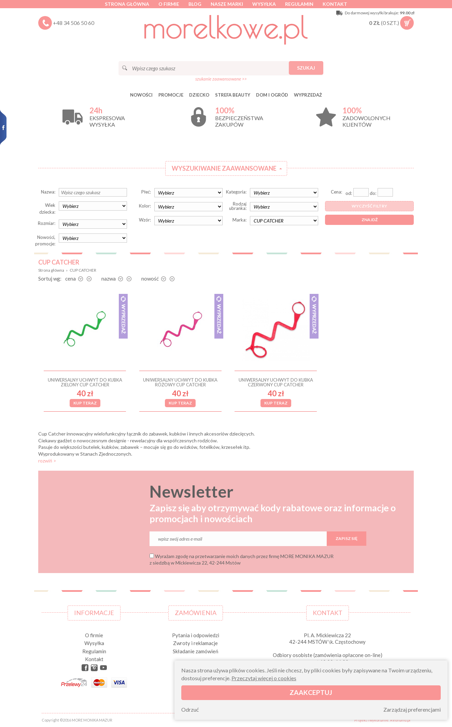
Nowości (141, 95)
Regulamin (299, 4)
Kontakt (335, 4)
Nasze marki (227, 4)
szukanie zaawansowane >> (221, 79)
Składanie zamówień (195, 651)
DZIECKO (199, 95)
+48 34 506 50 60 (73, 22)
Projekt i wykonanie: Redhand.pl (382, 720)
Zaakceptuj (310, 692)
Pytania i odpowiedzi (195, 635)
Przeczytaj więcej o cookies (263, 678)
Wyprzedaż (308, 95)
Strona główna (127, 4)
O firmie (168, 4)
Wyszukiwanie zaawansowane (224, 168)
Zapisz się (346, 538)
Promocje (170, 95)
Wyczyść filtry (369, 206)
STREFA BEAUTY (232, 95)
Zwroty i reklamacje (195, 643)
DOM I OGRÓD (272, 95)
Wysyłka (264, 4)
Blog (194, 4)
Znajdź (370, 219)
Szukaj (306, 68)
